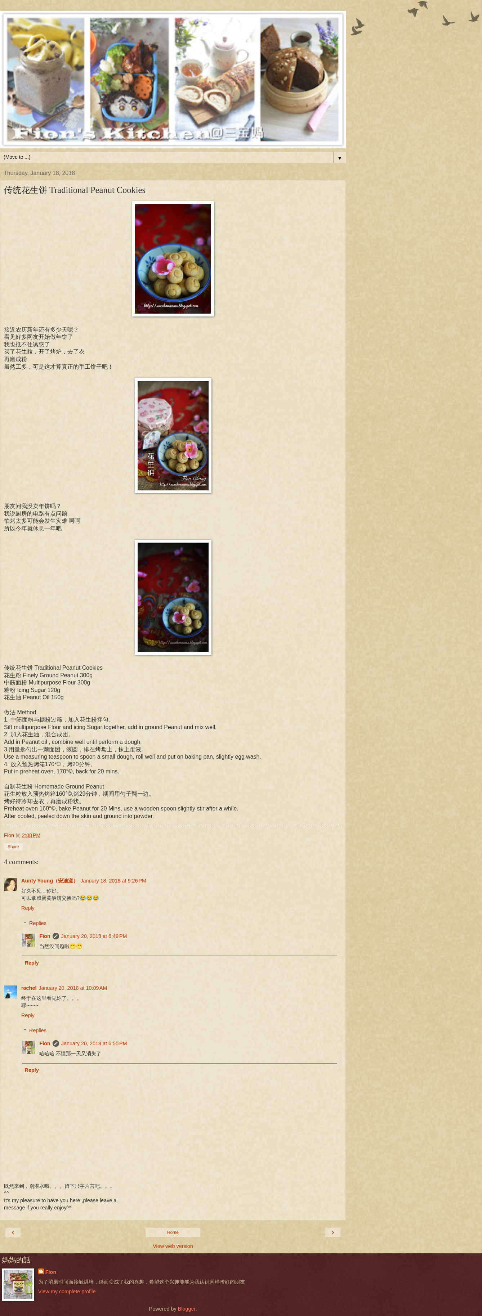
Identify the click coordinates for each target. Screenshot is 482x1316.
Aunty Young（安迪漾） (49, 881)
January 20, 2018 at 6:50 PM (94, 1043)
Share (13, 846)
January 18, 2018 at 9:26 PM (113, 881)
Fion (44, 936)
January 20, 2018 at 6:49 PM (94, 936)
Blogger (187, 1309)
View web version (173, 1246)
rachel (28, 988)
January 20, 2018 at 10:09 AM (73, 988)
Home (173, 1232)
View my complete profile (67, 1291)
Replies (37, 923)
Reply (28, 908)
